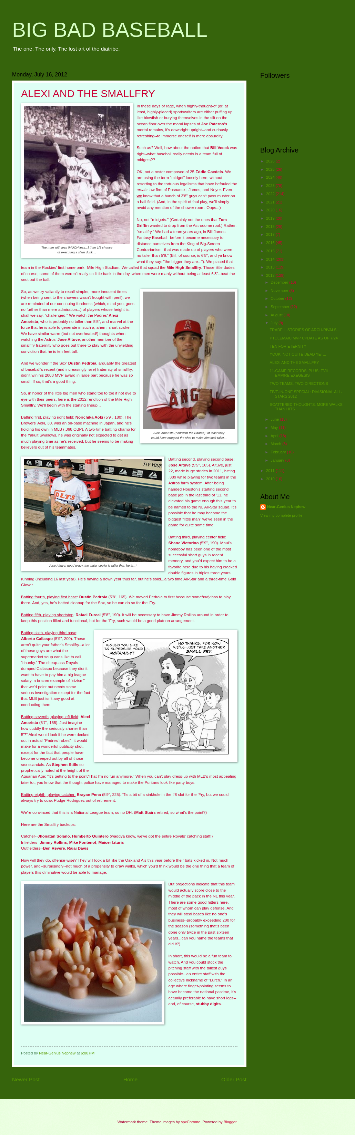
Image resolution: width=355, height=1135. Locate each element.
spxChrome (190, 1122)
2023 (271, 185)
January (278, 460)
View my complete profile (281, 515)
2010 (271, 479)
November (280, 290)
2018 (271, 226)
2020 (271, 210)
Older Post (233, 1079)
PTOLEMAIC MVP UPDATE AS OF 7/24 (304, 338)
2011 (271, 471)
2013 (271, 267)
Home (130, 1079)
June (275, 419)
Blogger (230, 1122)
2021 (271, 202)
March (276, 444)
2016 (271, 243)
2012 (271, 275)
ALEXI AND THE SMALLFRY (294, 362)
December (280, 282)
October (278, 298)
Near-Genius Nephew (286, 507)
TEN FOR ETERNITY (288, 346)
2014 (271, 259)
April (275, 436)
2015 (271, 251)
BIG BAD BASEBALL (109, 29)
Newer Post (26, 1079)
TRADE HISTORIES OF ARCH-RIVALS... (305, 330)
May (275, 427)
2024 (271, 177)
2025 (271, 169)
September (280, 307)
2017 (271, 234)
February (279, 452)
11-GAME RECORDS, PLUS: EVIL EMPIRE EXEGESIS (299, 373)
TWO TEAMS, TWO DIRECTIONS (299, 383)
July (274, 323)
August (277, 315)
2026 (271, 161)
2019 (271, 218)
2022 (271, 194)
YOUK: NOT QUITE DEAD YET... (298, 354)
